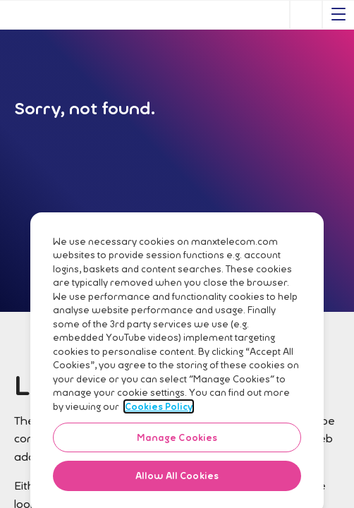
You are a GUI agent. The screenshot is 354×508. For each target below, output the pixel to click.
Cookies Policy (159, 414)
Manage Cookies (177, 445)
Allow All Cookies (177, 483)
